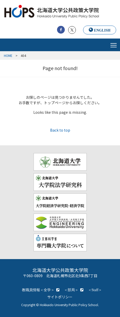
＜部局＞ (71, 290)
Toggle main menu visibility (113, 43)
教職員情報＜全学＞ (38, 290)
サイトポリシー (60, 296)
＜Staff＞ (95, 290)
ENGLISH (102, 30)
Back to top (60, 130)
